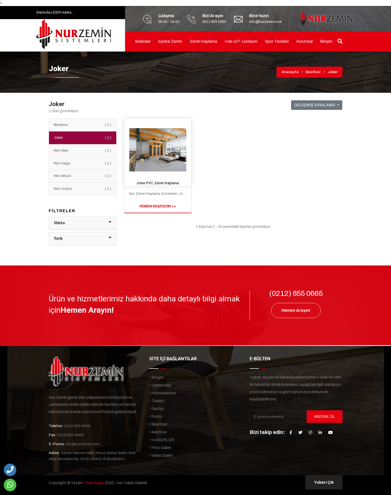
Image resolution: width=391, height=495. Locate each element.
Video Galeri (161, 455)
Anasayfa (290, 72)
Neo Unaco (82, 189)
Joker (333, 72)
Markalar (143, 41)
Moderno (82, 125)
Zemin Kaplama (203, 41)
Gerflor (156, 409)
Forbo (155, 416)
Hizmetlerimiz (162, 393)
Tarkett (156, 401)
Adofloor (158, 432)
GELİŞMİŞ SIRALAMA (315, 105)
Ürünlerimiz (160, 385)
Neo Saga (82, 163)
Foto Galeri (160, 447)
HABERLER (161, 440)
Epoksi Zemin (170, 41)
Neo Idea (82, 151)
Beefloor (313, 72)
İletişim (326, 41)
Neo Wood (82, 176)
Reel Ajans (94, 483)
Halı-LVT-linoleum (241, 41)
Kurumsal (304, 41)
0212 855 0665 (214, 22)
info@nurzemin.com (265, 22)
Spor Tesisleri (277, 41)
